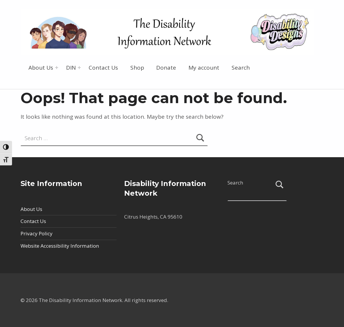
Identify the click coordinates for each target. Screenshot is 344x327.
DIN (71, 67)
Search (241, 67)
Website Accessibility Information (60, 245)
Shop (137, 67)
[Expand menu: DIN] (79, 67)
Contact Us (103, 67)
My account (203, 67)
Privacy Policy (37, 233)
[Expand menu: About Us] (56, 67)
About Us (40, 67)
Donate (166, 67)
